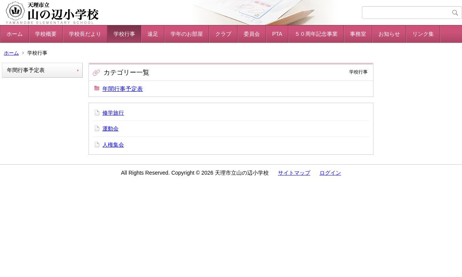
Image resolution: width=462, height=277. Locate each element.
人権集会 (113, 145)
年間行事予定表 (26, 70)
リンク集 (423, 34)
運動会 (110, 128)
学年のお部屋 (187, 34)
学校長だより (85, 34)
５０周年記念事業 (316, 34)
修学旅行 (113, 113)
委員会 (252, 34)
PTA (277, 34)
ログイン (330, 173)
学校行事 (124, 34)
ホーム (15, 34)
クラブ (223, 34)
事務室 (358, 34)
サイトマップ (294, 173)
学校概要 (46, 34)
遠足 (152, 34)
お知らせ (389, 34)
